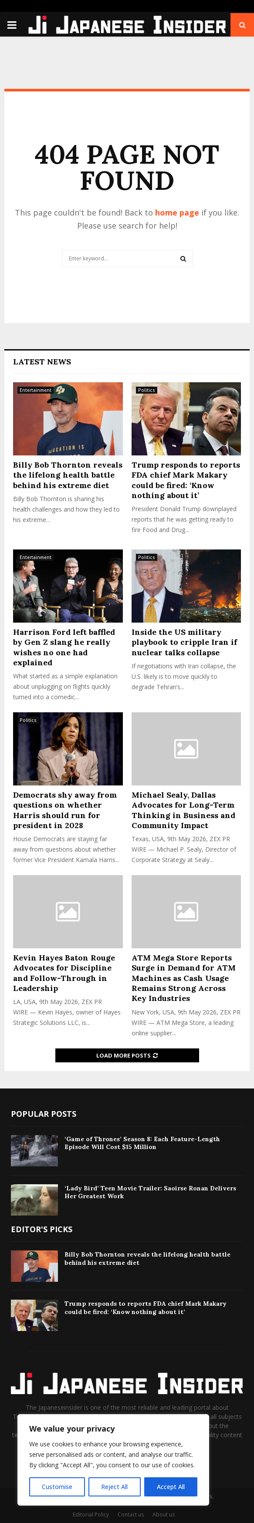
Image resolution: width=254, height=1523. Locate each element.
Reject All (114, 1487)
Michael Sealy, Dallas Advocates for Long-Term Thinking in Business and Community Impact (183, 810)
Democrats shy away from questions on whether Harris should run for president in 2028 (65, 810)
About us (163, 1514)
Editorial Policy (91, 1514)
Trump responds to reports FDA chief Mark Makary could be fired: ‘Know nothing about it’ (186, 480)
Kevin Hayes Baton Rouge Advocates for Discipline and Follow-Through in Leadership (64, 973)
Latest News (42, 362)
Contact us (131, 1514)
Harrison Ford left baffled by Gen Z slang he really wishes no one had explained (64, 647)
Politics (146, 390)
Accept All (171, 1487)
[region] (113, 1460)
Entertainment (35, 390)
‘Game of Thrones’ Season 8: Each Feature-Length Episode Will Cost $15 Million (142, 1143)
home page (177, 212)
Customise (57, 1487)
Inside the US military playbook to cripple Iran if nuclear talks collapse (184, 642)
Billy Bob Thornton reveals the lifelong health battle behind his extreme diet (67, 475)
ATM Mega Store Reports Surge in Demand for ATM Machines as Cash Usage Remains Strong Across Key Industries (184, 978)
